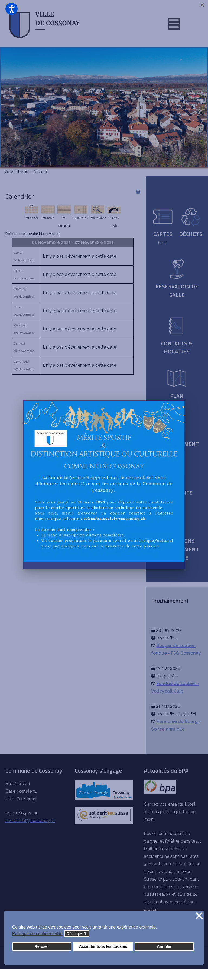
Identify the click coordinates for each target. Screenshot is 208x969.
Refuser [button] (41, 946)
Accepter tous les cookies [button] (103, 946)
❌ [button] (199, 916)
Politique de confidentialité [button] (37, 933)
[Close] (202, 5)
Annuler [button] (164, 946)
